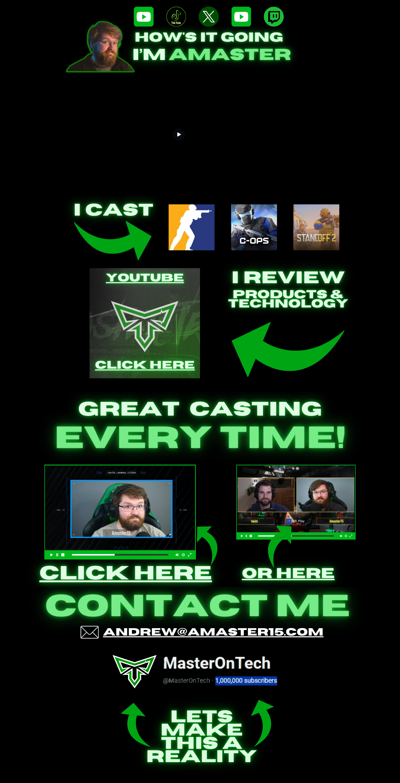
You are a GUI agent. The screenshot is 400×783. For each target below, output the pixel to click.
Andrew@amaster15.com (213, 632)
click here (125, 573)
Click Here (145, 377)
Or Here (288, 573)
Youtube (145, 289)
